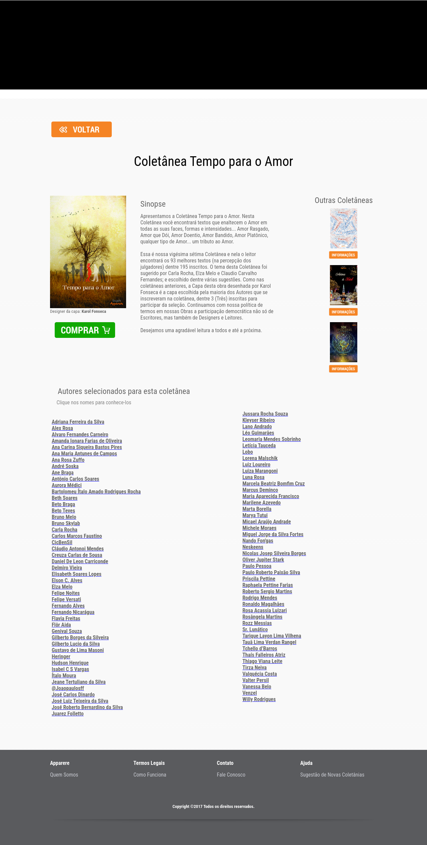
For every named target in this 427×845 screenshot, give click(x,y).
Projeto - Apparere (213, 44)
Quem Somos (64, 775)
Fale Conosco (231, 775)
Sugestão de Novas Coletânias (332, 775)
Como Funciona (149, 775)
